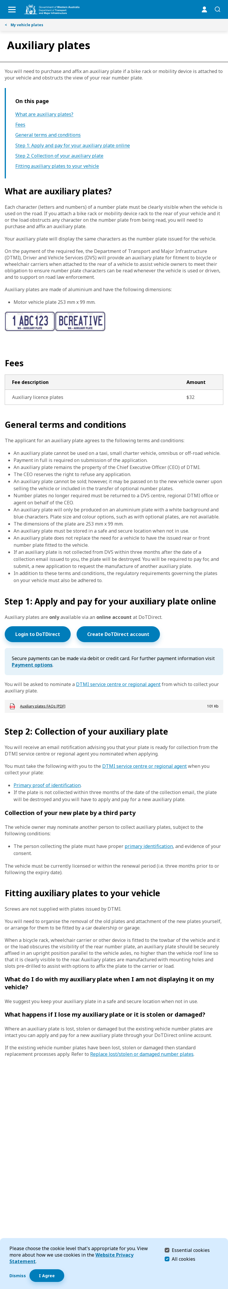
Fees (20, 124)
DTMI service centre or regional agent (118, 684)
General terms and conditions (48, 135)
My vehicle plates (24, 24)
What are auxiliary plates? (44, 114)
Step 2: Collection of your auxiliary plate (59, 156)
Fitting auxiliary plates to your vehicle (57, 166)
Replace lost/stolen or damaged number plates (142, 1054)
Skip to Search (1, 1)
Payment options (32, 665)
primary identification (149, 846)
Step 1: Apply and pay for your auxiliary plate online (72, 145)
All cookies (183, 1259)
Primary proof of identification (47, 785)
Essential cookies (191, 1250)
